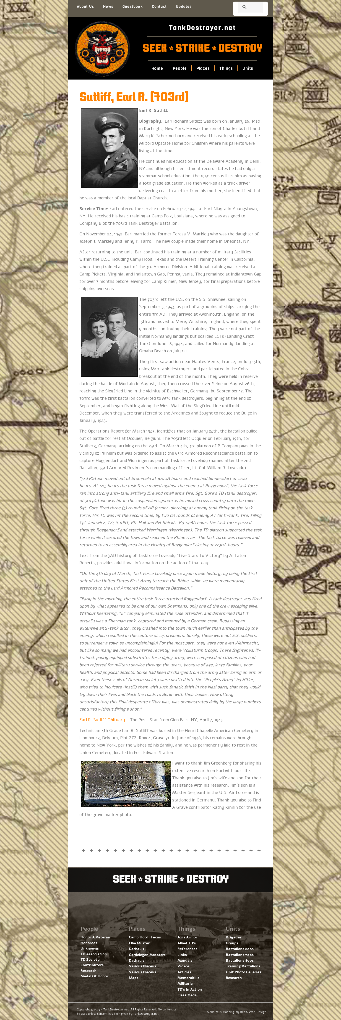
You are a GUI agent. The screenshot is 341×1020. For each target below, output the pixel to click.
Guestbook (132, 6)
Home (157, 68)
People (180, 68)
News (108, 6)
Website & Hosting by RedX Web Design (236, 1012)
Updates (184, 6)
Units (247, 68)
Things (226, 68)
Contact (159, 6)
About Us (85, 6)
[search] (244, 7)
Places (203, 68)
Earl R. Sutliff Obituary (102, 720)
